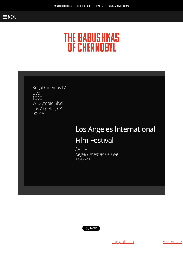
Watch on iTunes (63, 6)
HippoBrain (123, 241)
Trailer (99, 6)
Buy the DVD (83, 6)
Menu (9, 17)
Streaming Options (119, 6)
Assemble (172, 241)
